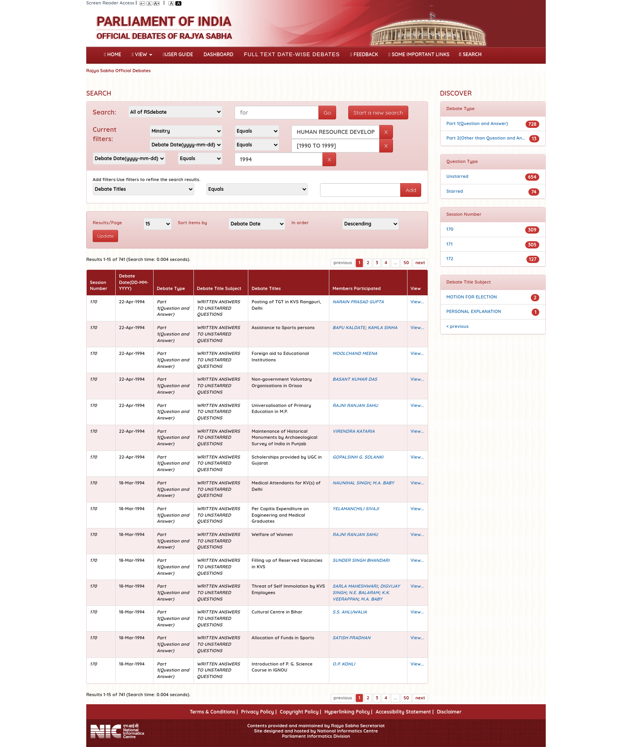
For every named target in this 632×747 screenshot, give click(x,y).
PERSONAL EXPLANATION (474, 311)
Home (114, 53)
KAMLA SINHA (382, 327)
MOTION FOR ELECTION (472, 297)
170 (450, 229)
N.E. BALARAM (364, 592)
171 (450, 244)
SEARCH (470, 54)
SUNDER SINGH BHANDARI (361, 560)
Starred (455, 191)
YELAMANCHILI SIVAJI (356, 508)
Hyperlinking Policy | (348, 712)
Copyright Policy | (300, 712)
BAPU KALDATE (349, 327)
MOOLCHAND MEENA (355, 353)
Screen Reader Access (110, 3)
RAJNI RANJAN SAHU (355, 405)
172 (450, 258)
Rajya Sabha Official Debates (118, 70)
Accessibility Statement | (405, 712)
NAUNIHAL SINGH (351, 483)
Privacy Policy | (258, 712)
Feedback (364, 54)
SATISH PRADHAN (351, 638)
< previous (458, 326)
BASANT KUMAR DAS (355, 379)
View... (417, 302)
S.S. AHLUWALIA (350, 612)
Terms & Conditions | (214, 712)
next (420, 262)
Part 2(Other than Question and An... (486, 138)
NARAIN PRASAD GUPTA (358, 302)
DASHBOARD (218, 54)
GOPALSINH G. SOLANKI (358, 457)
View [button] (142, 54)
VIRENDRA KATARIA (353, 431)
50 (406, 262)
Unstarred (458, 176)
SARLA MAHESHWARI (355, 586)
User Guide (178, 54)
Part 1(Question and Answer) (477, 123)
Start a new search (378, 112)
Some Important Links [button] (419, 54)
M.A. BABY (383, 483)
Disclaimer (449, 712)
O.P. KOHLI (344, 664)
